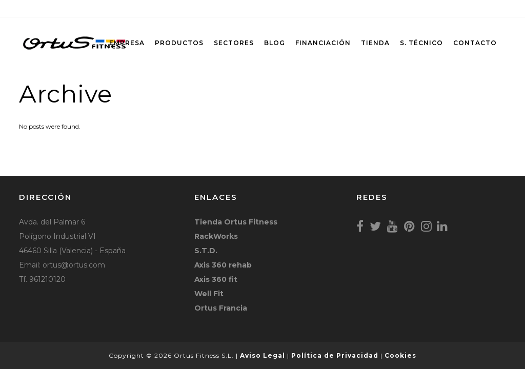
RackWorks (216, 236)
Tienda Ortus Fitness (235, 222)
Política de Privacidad (334, 355)
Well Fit (209, 293)
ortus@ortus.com (74, 265)
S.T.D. (205, 250)
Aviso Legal (262, 355)
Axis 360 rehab (223, 265)
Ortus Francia (220, 308)
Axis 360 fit (215, 279)
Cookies (400, 355)
